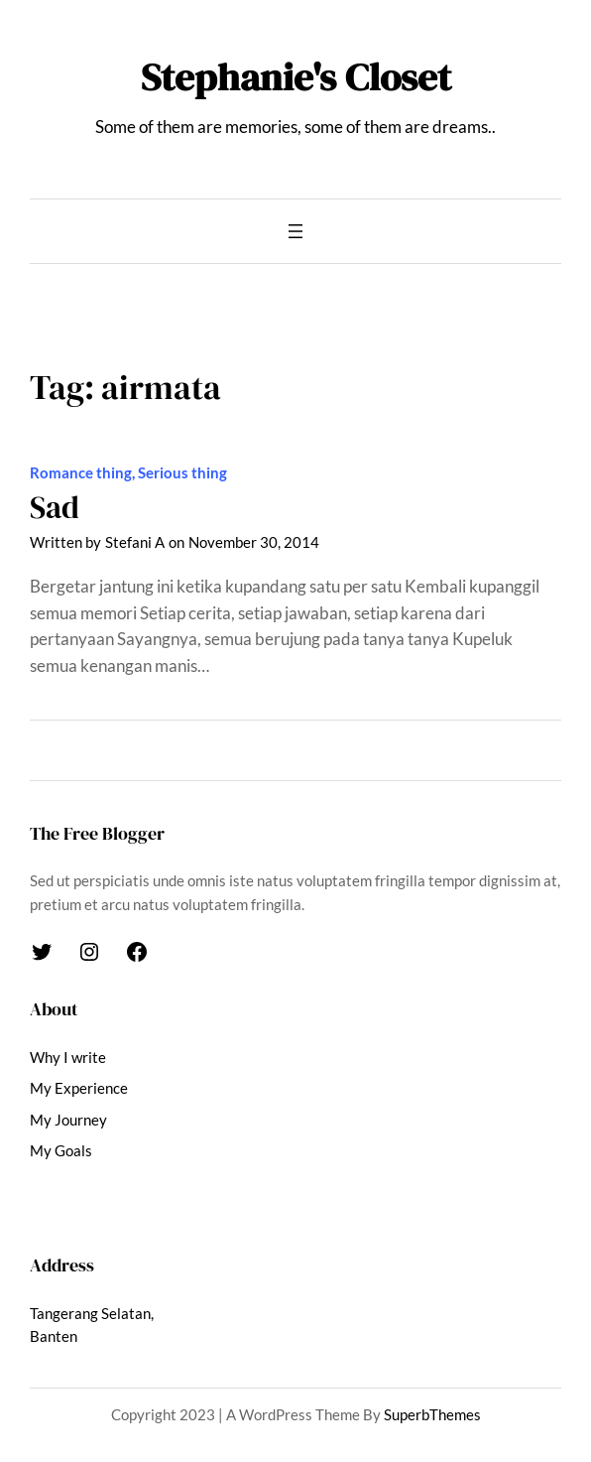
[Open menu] (295, 231)
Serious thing (182, 473)
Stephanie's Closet (296, 76)
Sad (54, 507)
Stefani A (135, 542)
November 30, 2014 (253, 542)
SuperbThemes (432, 1414)
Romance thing (81, 473)
